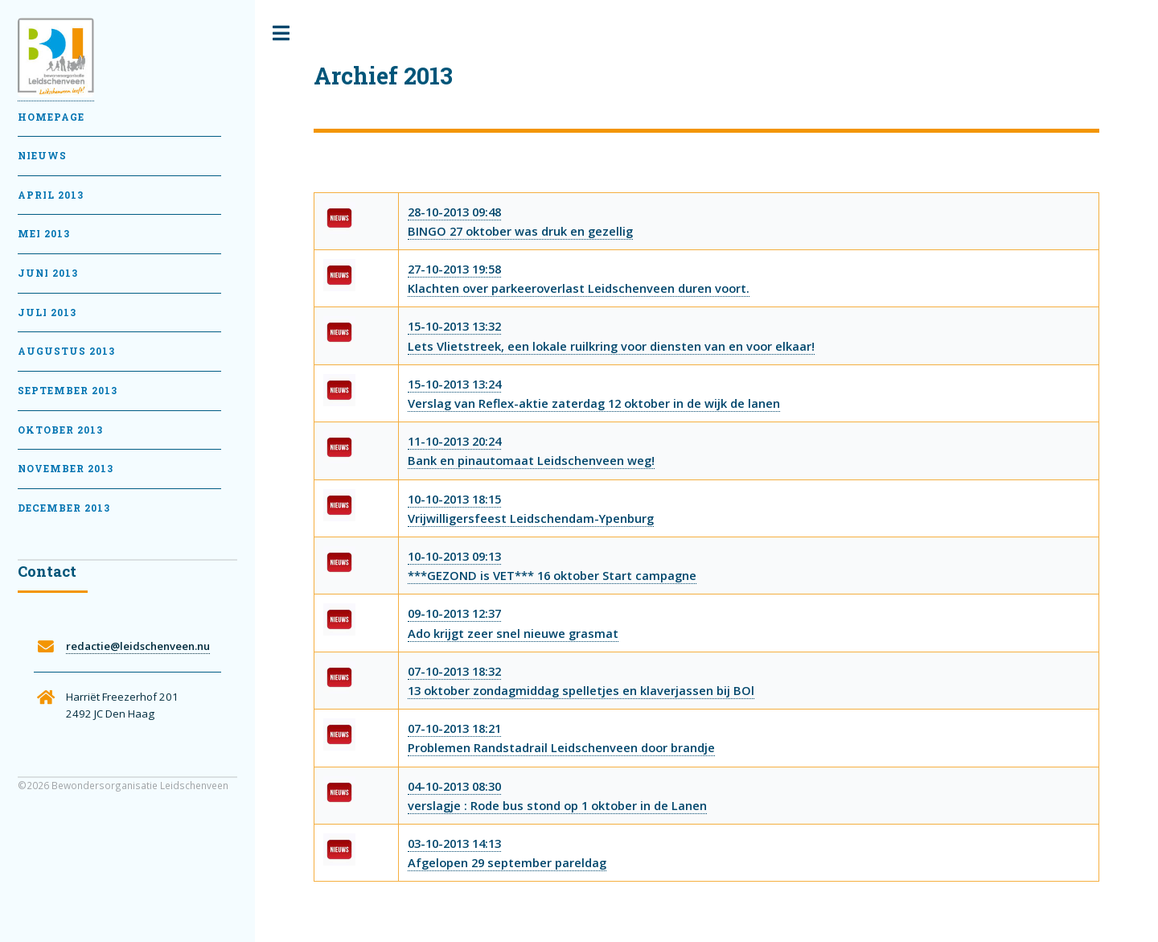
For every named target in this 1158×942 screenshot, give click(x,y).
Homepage (51, 117)
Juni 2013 (48, 273)
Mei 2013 (44, 234)
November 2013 (65, 469)
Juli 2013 (47, 312)
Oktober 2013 (60, 430)
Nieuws (42, 156)
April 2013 (51, 195)
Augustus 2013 (66, 351)
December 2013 (64, 508)
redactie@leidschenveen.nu (138, 646)
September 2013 (67, 391)
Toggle (281, 33)
